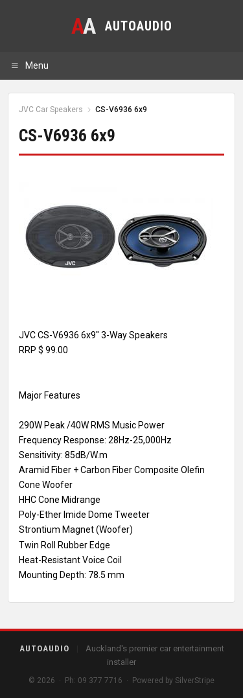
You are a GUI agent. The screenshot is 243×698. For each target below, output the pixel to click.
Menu (29, 65)
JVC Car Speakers (51, 109)
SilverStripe (194, 680)
